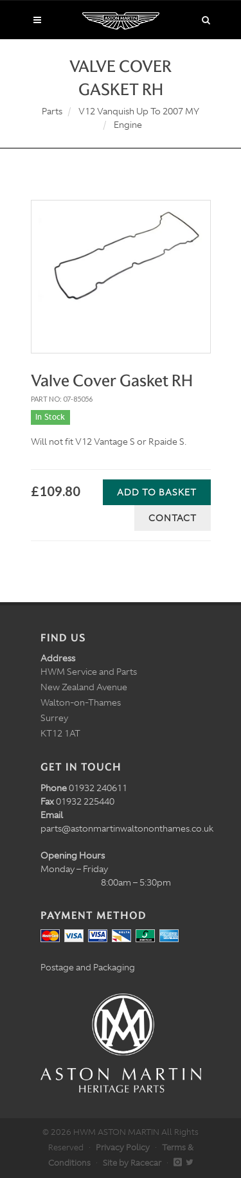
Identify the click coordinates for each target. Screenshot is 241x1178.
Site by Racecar (132, 1162)
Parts (52, 111)
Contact (172, 518)
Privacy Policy (123, 1147)
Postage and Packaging (87, 967)
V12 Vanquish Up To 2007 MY (138, 111)
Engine (128, 124)
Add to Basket (157, 492)
